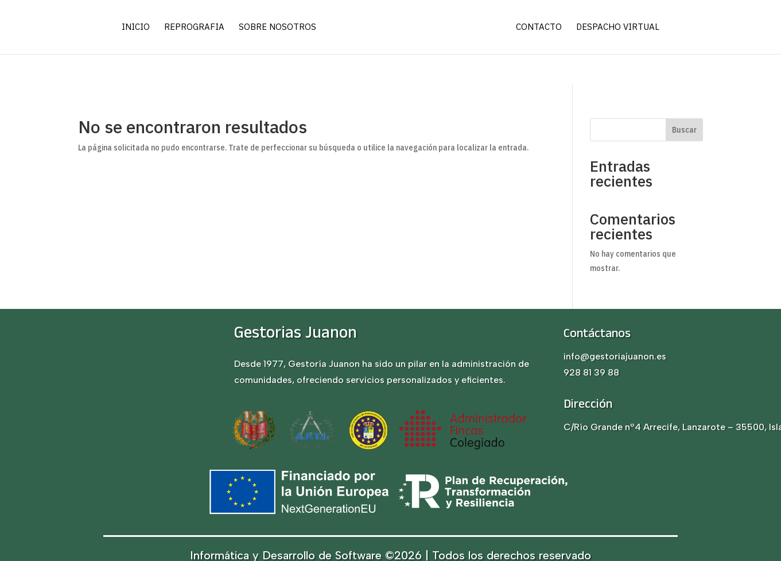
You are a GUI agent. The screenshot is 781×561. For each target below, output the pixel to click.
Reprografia (194, 27)
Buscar (684, 130)
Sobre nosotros (277, 27)
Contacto (539, 27)
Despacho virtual (617, 27)
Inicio (136, 27)
